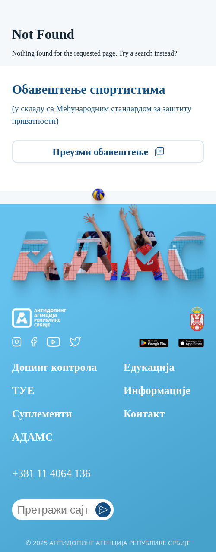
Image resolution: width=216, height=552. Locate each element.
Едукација (149, 367)
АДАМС (32, 437)
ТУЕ (23, 390)
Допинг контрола (54, 367)
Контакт (144, 414)
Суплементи (42, 414)
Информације (157, 390)
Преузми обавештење (107, 152)
